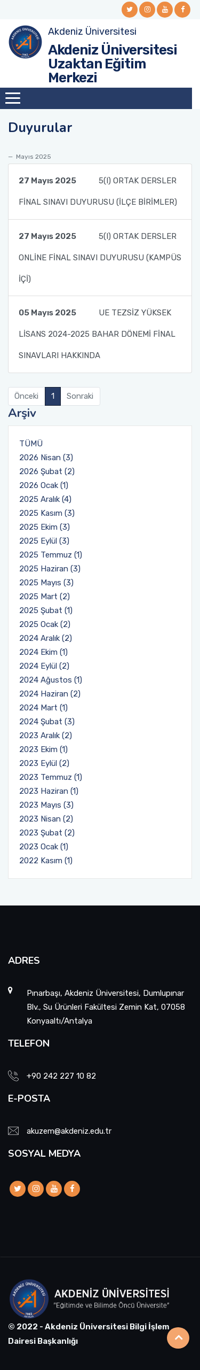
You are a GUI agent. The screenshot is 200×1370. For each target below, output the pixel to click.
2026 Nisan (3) (46, 457)
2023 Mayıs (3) (46, 805)
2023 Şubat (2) (47, 833)
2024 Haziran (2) (50, 694)
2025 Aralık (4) (45, 499)
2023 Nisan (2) (46, 819)
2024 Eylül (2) (44, 666)
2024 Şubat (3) (47, 721)
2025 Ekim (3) (44, 527)
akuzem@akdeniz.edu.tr (69, 1131)
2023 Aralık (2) (45, 735)
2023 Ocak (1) (43, 847)
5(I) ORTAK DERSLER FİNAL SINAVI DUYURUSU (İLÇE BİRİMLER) (98, 188)
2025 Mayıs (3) (46, 582)
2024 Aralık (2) (45, 638)
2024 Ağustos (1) (50, 680)
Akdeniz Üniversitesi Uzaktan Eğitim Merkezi (112, 64)
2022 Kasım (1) (46, 860)
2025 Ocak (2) (44, 624)
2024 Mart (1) (43, 708)
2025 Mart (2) (44, 596)
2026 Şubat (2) (47, 471)
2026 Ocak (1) (43, 485)
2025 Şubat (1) (46, 610)
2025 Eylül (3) (44, 541)
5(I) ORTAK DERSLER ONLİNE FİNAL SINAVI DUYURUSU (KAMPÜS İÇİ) (100, 255)
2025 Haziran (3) (50, 569)
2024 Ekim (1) (43, 652)
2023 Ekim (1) (43, 749)
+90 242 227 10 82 (61, 1076)
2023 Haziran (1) (48, 791)
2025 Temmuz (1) (50, 555)
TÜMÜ (31, 443)
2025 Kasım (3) (47, 513)
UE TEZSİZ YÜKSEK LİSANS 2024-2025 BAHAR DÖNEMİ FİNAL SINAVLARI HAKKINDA (97, 331)
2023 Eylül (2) (44, 763)
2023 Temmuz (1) (50, 777)
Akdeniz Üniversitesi (92, 31)
